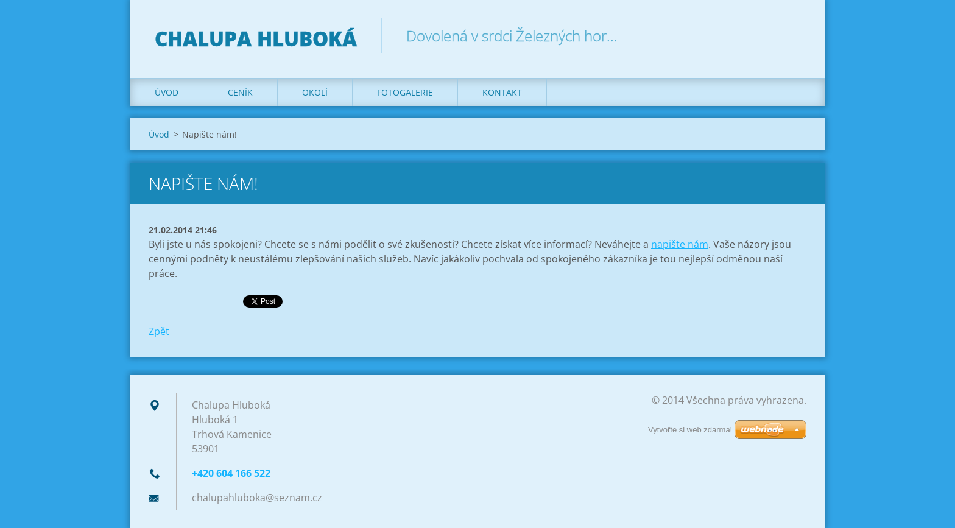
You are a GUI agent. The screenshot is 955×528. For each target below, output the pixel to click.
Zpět (159, 331)
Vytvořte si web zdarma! (690, 429)
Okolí (315, 92)
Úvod (166, 92)
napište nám (679, 244)
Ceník (240, 92)
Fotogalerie (405, 92)
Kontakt (502, 92)
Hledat (793, 35)
